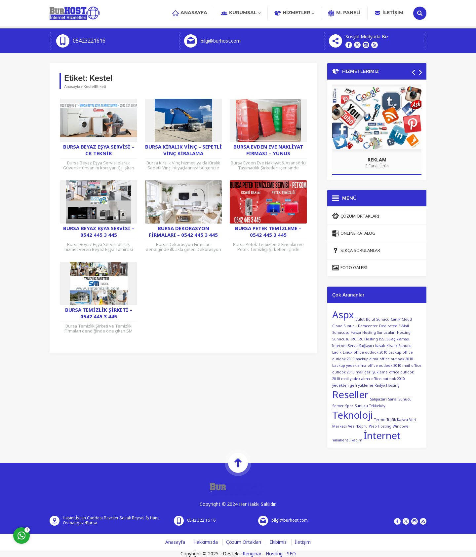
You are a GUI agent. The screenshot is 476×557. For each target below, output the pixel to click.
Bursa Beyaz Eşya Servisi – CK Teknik (98, 150)
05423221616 (89, 41)
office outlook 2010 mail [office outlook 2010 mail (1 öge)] (389, 365)
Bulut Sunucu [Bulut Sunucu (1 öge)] (377, 319)
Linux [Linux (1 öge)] (347, 352)
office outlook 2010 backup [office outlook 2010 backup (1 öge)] (377, 352)
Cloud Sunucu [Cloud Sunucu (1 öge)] (344, 326)
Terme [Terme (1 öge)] (379, 419)
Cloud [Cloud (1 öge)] (407, 319)
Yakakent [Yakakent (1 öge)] (340, 440)
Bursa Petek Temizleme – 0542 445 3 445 (268, 231)
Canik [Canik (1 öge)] (395, 319)
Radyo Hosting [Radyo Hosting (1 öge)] (387, 385)
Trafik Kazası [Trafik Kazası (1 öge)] (397, 419)
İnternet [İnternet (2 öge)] (382, 436)
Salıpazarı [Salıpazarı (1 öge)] (378, 399)
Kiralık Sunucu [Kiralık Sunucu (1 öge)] (399, 345)
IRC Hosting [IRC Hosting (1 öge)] (368, 339)
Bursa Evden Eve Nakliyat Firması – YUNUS (268, 150)
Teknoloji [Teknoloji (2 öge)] (352, 415)
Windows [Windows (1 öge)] (400, 426)
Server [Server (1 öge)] (338, 405)
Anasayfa (72, 86)
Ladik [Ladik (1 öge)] (336, 352)
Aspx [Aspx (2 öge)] (343, 315)
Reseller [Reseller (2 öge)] (350, 395)
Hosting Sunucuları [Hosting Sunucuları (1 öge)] (379, 332)
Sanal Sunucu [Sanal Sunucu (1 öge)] (400, 399)
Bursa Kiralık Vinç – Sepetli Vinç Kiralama (183, 150)
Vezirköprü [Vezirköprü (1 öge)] (358, 426)
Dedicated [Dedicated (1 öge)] (388, 326)
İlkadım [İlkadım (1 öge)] (355, 440)
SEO (291, 553)
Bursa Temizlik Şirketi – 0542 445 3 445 (98, 313)
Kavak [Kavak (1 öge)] (380, 345)
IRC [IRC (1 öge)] (353, 339)
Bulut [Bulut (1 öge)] (360, 319)
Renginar (252, 553)
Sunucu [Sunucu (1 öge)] (361, 405)
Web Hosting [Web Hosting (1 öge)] (380, 426)
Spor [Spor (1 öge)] (349, 405)
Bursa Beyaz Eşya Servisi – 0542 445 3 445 (98, 231)
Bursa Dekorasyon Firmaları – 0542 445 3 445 (183, 231)
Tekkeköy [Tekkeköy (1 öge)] (377, 405)
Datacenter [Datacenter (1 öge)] (368, 326)
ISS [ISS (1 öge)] (381, 339)
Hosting (274, 553)
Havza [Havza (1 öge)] (356, 332)
